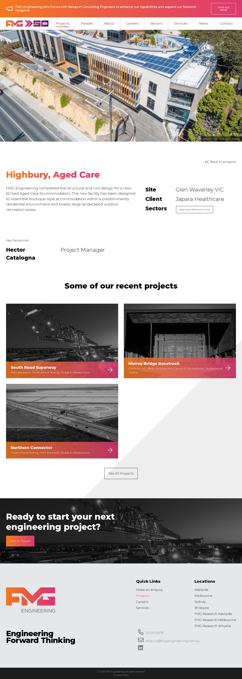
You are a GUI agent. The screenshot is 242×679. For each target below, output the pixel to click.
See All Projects (121, 473)
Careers (142, 602)
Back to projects (219, 162)
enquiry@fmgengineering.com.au (169, 640)
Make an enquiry (149, 590)
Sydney (200, 602)
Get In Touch (20, 541)
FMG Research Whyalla (213, 626)
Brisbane (202, 608)
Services (142, 608)
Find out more (223, 9)
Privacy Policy (121, 675)
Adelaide (201, 590)
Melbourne (203, 596)
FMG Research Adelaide (213, 614)
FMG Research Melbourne (215, 620)
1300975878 (151, 632)
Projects (142, 596)
